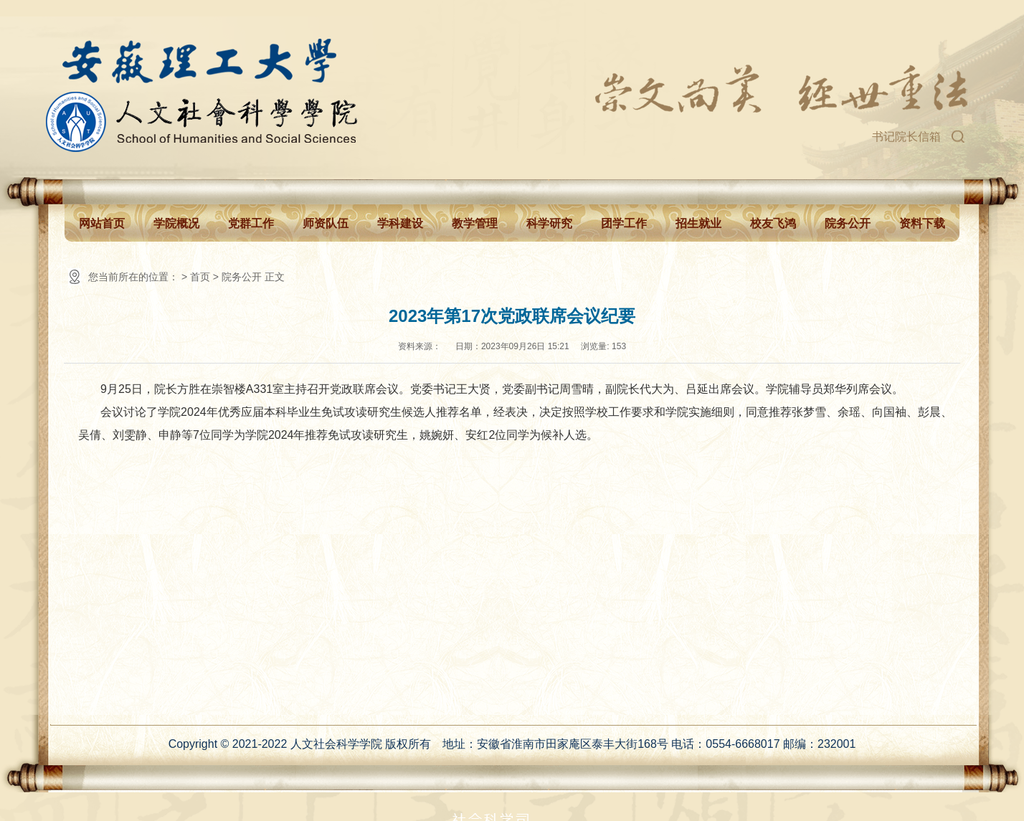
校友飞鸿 (773, 223)
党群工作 (251, 223)
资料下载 (922, 223)
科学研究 (549, 223)
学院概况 (176, 223)
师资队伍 (326, 223)
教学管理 (475, 223)
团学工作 (624, 223)
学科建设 (400, 223)
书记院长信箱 (906, 136)
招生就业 (698, 223)
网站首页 (102, 223)
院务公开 (848, 223)
